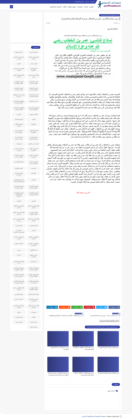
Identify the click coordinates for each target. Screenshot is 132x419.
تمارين (19, 250)
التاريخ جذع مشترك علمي (33, 75)
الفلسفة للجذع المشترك (19, 174)
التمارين (19, 114)
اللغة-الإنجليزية (34, 225)
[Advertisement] (25, 27)
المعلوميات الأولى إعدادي (33, 237)
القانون (34, 201)
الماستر (33, 230)
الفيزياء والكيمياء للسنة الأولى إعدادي (18, 180)
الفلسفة (33, 173)
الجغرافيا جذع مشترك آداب (19, 131)
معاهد (19, 312)
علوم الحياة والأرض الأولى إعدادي (33, 268)
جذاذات (86, 7)
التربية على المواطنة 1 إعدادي (19, 95)
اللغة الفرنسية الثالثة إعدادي (19, 213)
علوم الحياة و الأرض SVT (18, 262)
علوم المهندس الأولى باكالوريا (33, 288)
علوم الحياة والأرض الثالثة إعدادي (33, 275)
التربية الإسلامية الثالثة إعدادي (33, 89)
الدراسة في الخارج (55, 7)
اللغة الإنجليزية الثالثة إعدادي (33, 206)
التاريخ (19, 63)
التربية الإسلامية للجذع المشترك (109, 15)
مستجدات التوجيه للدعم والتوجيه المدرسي (93, 416)
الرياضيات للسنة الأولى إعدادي (18, 156)
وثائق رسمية (18, 322)
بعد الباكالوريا (33, 250)
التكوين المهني (33, 114)
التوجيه (91, 7)
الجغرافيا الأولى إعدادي (19, 125)
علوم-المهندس (19, 294)
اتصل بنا (92, 1)
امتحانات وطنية (19, 243)
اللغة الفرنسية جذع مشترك (19, 219)
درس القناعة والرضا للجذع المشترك (108, 373)
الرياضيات (19, 144)
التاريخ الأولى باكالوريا (33, 69)
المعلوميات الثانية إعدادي (19, 237)
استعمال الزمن (33, 52)
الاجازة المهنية (19, 52)
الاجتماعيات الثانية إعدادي (19, 57)
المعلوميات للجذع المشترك (33, 244)
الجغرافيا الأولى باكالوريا (33, 131)
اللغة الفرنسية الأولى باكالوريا (34, 213)
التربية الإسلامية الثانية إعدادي (18, 89)
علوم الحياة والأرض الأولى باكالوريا (19, 268)
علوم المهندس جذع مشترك (18, 288)
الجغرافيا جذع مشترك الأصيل (33, 138)
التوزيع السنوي (19, 119)
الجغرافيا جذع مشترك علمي (19, 138)
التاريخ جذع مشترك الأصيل (19, 69)
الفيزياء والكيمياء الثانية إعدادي (18, 187)
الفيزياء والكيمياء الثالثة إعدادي (33, 187)
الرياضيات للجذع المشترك (33, 156)
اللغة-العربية (19, 225)
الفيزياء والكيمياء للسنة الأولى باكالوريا (18, 194)
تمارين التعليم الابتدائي (33, 255)
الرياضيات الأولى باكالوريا (33, 149)
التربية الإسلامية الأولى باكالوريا (18, 82)
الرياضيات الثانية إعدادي (18, 149)
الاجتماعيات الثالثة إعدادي (33, 57)
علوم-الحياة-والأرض (33, 294)
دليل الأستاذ (33, 261)
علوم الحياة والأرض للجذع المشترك (19, 282)
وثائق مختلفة (72, 7)
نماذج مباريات (33, 322)
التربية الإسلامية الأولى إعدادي (33, 82)
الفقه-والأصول (19, 168)
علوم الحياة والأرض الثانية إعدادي (19, 275)
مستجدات (80, 7)
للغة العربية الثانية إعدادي (19, 306)
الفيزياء (34, 180)
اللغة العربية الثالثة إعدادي (19, 206)
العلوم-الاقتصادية (18, 162)
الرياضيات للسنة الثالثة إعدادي (33, 162)
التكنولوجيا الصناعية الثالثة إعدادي (18, 102)
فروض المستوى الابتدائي (33, 300)
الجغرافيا (33, 124)
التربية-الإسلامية (33, 101)
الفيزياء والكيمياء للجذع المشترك (33, 193)
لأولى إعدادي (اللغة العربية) (33, 306)
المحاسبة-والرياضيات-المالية (19, 231)
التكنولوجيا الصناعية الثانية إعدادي (18, 108)
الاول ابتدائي (33, 63)
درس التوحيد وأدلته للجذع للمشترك (108, 347)
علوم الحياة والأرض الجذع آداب (33, 282)
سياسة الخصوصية (79, 1)
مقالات (65, 7)
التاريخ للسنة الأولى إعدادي (19, 75)
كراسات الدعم (19, 299)
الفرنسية (33, 168)
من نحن (87, 1)
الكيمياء (19, 201)
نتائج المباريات (19, 317)
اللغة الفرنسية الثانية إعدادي (33, 219)
